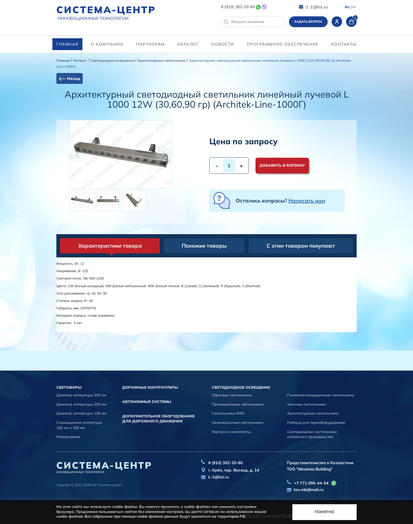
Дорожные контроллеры (150, 387)
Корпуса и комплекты (231, 431)
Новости (222, 44)
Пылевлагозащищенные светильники (320, 395)
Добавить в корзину (282, 165)
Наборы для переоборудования (316, 422)
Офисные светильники (232, 395)
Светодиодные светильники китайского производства (312, 434)
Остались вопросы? (280, 200)
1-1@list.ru (317, 6)
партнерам (150, 44)
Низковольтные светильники (237, 422)
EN (354, 7)
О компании (107, 44)
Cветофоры (69, 387)
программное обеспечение (283, 44)
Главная (67, 44)
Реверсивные (68, 436)
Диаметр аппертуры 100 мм (81, 413)
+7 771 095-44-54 (311, 482)
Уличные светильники (306, 404)
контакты (344, 44)
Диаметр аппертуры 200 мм (81, 404)
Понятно (324, 511)
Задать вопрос (308, 21)
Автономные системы (146, 401)
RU (347, 7)
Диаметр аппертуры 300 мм (81, 395)
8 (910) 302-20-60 (238, 6)
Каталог (188, 44)
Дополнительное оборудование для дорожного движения (158, 419)
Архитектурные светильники (161, 60)
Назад (73, 78)
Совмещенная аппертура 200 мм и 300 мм (79, 425)
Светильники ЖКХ (228, 413)
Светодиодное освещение (112, 60)
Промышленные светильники (238, 404)
